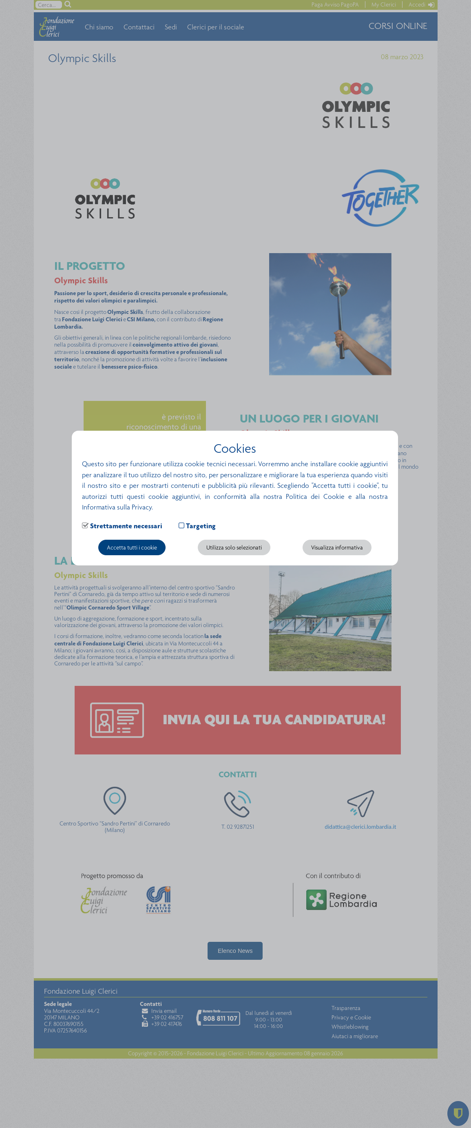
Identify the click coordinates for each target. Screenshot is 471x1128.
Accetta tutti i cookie (132, 547)
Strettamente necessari (126, 526)
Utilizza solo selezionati (234, 547)
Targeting (201, 526)
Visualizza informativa (337, 547)
